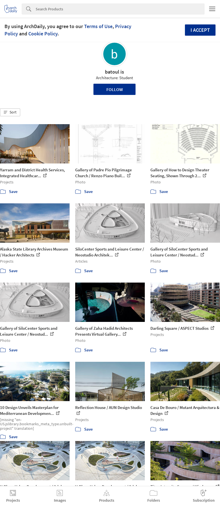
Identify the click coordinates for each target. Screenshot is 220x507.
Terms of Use (98, 26)
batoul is (114, 72)
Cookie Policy (43, 33)
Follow (114, 89)
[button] (10, 112)
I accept (200, 30)
